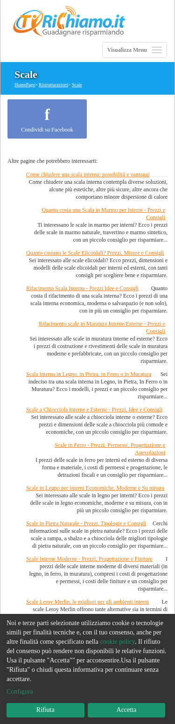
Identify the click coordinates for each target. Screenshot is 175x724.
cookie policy (117, 641)
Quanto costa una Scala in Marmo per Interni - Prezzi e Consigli (103, 214)
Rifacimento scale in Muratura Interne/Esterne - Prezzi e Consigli (102, 327)
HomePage (24, 84)
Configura (20, 691)
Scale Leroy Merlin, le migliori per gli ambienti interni (87, 602)
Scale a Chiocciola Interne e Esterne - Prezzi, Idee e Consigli (94, 409)
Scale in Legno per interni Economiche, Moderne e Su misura (95, 488)
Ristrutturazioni (53, 84)
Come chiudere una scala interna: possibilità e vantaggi (88, 174)
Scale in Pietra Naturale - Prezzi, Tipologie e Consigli (86, 523)
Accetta (126, 709)
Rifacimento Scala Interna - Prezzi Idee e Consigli (82, 288)
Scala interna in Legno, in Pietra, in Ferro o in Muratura (88, 374)
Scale (77, 84)
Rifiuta (45, 709)
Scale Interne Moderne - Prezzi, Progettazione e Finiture (89, 559)
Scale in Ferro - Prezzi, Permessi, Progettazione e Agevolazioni (110, 449)
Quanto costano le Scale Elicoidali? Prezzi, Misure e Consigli (95, 253)
